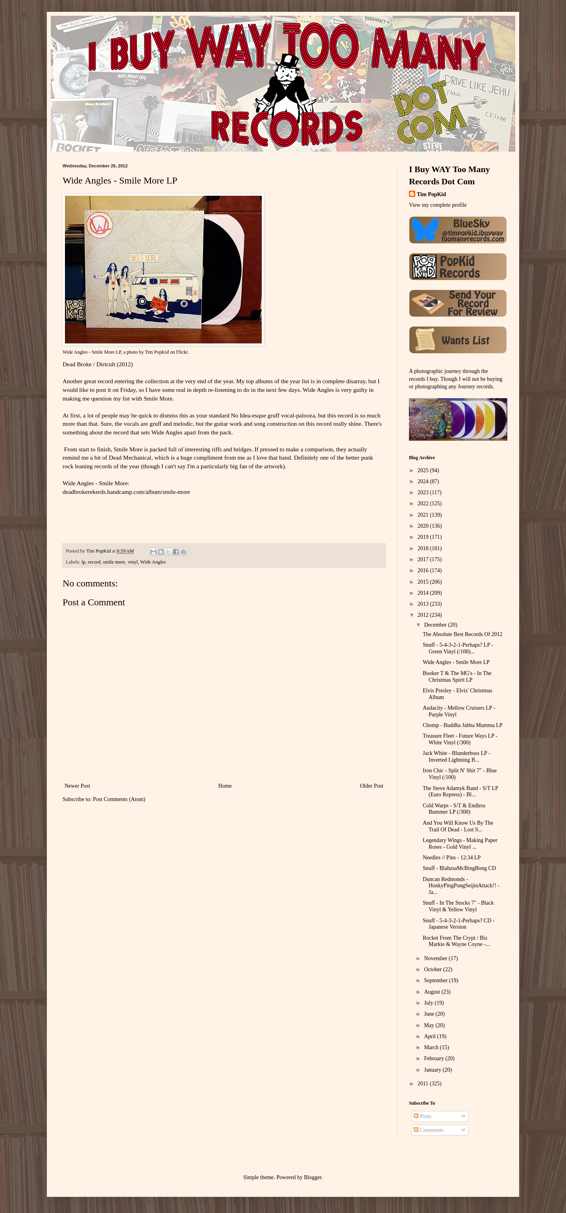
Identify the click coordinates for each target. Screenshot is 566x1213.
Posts (422, 1116)
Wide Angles (153, 562)
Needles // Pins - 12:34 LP (452, 858)
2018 (424, 548)
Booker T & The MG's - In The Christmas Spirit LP (457, 676)
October (433, 969)
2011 (424, 1084)
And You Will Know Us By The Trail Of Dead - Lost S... (458, 826)
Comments (429, 1130)
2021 (424, 515)
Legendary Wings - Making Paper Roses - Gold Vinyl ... (460, 843)
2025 (424, 470)
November (436, 958)
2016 (424, 570)
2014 (424, 593)
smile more (114, 562)
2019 (424, 537)
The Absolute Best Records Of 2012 (463, 634)
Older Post (372, 786)
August (432, 992)
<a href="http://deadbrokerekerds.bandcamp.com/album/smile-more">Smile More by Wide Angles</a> (122, 515)
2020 (424, 526)
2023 (424, 492)
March (432, 1047)
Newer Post (77, 786)
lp (83, 562)
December (436, 625)
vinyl (133, 562)
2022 (424, 503)
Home (225, 786)
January (433, 1070)
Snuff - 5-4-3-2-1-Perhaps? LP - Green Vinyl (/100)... (458, 648)
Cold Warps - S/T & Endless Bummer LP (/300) (454, 809)
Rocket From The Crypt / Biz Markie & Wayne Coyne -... (456, 941)
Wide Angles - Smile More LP (92, 352)
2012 (424, 615)
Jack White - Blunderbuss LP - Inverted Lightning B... (456, 756)
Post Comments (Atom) (119, 799)
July (429, 1003)
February (434, 1058)
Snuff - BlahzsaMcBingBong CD (459, 868)
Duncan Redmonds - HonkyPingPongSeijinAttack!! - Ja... (461, 886)
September (436, 980)
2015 (424, 582)
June (429, 1014)
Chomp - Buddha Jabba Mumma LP (463, 725)
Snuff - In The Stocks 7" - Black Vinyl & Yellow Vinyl (458, 906)
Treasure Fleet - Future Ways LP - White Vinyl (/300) (460, 739)
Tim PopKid (157, 352)
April (430, 1036)
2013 (424, 604)
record (94, 562)
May (429, 1025)
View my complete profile (438, 205)
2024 (424, 481)
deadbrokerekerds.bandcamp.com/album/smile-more (126, 491)
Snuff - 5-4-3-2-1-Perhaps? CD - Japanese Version (458, 924)
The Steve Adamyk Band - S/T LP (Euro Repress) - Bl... (460, 791)
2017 (424, 559)
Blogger (312, 1177)
